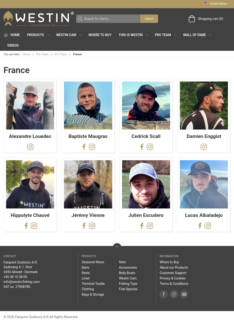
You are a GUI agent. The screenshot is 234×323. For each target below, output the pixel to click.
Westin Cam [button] (69, 35)
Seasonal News (93, 262)
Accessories (128, 267)
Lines (85, 278)
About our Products (174, 267)
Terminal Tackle (93, 284)
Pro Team (42, 54)
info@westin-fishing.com (22, 282)
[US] (39, 18)
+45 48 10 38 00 (15, 277)
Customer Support (173, 273)
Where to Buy (100, 35)
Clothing (88, 289)
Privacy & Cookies (173, 278)
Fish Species (128, 289)
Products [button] (38, 35)
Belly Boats (127, 273)
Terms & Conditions (174, 284)
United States (217, 4)
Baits (85, 267)
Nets (122, 262)
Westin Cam (128, 278)
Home (26, 54)
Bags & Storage (93, 294)
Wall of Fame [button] (197, 35)
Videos (13, 45)
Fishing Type (128, 284)
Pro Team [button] (166, 35)
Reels (86, 273)
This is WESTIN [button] (134, 35)
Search (149, 18)
